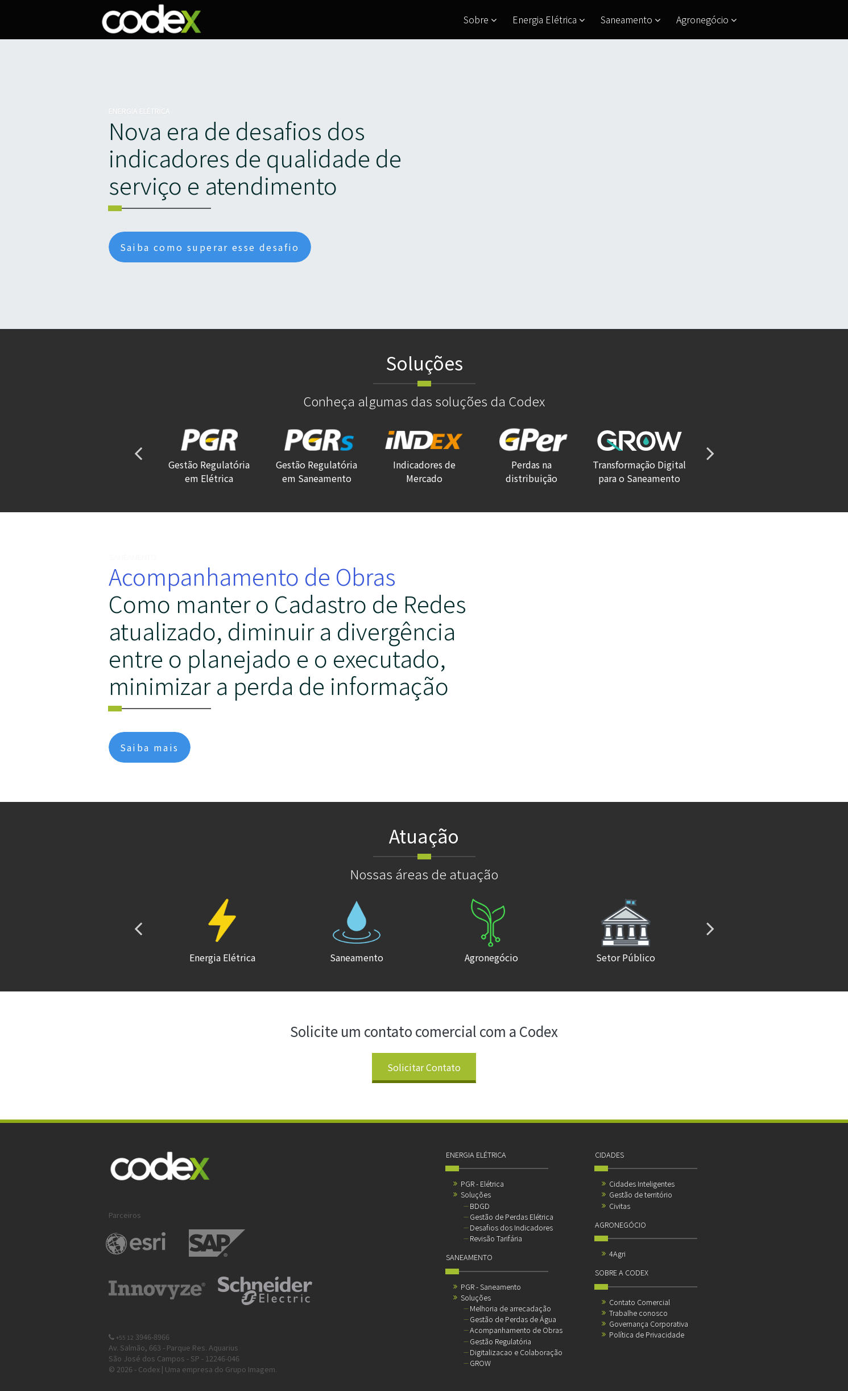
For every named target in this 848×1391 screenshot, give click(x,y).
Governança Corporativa (648, 1323)
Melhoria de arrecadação (510, 1308)
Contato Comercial (639, 1302)
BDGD (480, 1205)
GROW (480, 1362)
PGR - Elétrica (482, 1183)
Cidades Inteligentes (642, 1183)
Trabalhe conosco (638, 1312)
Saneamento (630, 19)
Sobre (480, 19)
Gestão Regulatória (500, 1341)
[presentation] (138, 453)
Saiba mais (149, 747)
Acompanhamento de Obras (516, 1329)
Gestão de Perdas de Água (513, 1319)
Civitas (619, 1205)
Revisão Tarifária (496, 1238)
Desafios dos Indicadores (511, 1227)
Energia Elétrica (548, 19)
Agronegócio (706, 19)
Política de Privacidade (646, 1334)
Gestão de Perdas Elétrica (511, 1216)
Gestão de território (640, 1194)
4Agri (617, 1253)
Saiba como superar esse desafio (210, 247)
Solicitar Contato (424, 1067)
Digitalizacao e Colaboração (516, 1352)
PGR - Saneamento (491, 1286)
